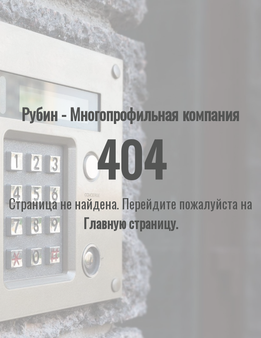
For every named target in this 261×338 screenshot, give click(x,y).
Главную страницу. (130, 223)
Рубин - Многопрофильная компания (130, 114)
